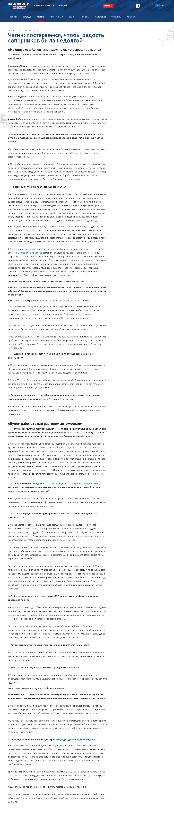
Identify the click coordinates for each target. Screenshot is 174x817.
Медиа (40, 16)
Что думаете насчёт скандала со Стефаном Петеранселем (65, 483)
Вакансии (131, 16)
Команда (26, 16)
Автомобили (56, 16)
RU (157, 6)
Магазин (108, 6)
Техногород (100, 16)
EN (163, 6)
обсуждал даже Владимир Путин (75, 739)
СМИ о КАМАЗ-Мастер (28, 30)
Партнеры (84, 16)
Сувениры (116, 16)
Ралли (71, 16)
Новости (12, 16)
